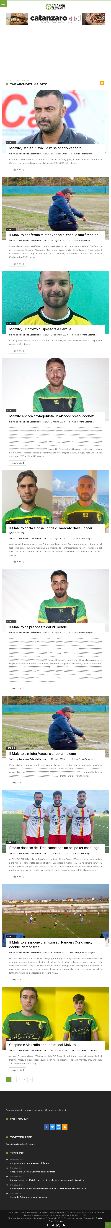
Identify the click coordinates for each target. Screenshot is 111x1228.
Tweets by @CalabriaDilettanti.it (21, 1144)
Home (8, 80)
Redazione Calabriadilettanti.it (34, 153)
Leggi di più (18, 169)
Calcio (11, 142)
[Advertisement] (55, 52)
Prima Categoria (89, 334)
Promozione (86, 153)
